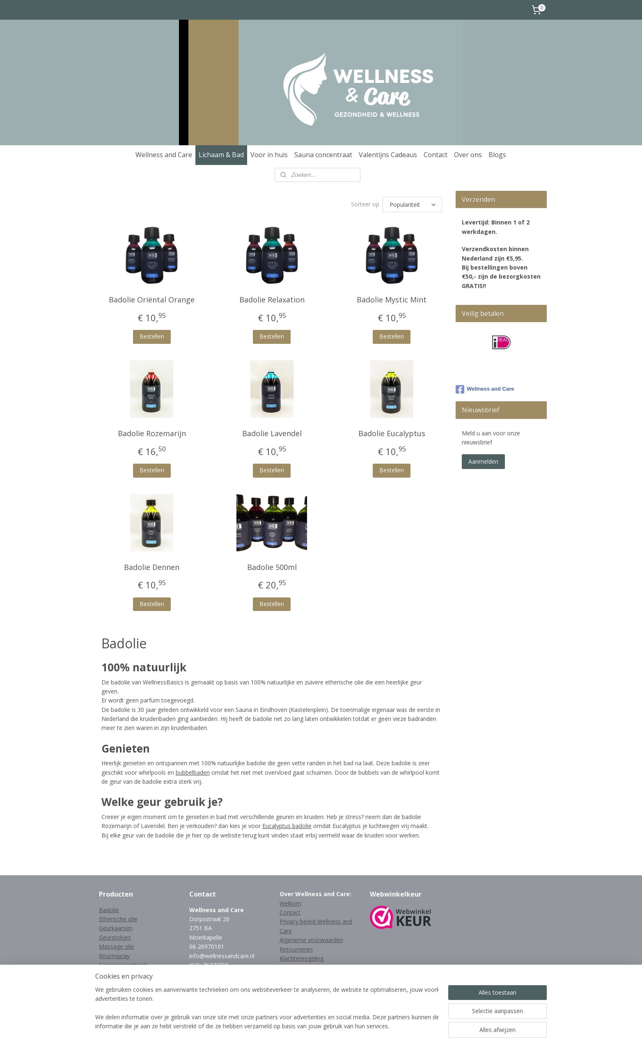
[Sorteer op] (412, 204)
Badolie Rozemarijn (152, 433)
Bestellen (152, 336)
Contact (435, 154)
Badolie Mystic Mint (391, 299)
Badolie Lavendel (272, 433)
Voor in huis (269, 154)
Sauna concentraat (323, 154)
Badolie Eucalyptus (391, 433)
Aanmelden (483, 461)
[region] (266, 1008)
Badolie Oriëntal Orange (152, 299)
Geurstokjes (115, 937)
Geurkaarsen (116, 928)
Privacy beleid (298, 921)
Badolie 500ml (272, 567)
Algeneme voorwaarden (311, 940)
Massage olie (116, 946)
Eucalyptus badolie (287, 826)
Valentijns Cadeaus (388, 154)
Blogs (497, 154)
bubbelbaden (193, 772)
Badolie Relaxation (272, 299)
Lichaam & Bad (221, 154)
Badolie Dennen (152, 567)
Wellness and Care (163, 154)
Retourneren (296, 949)
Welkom (290, 903)
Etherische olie (118, 919)
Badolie (109, 910)
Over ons (468, 154)
